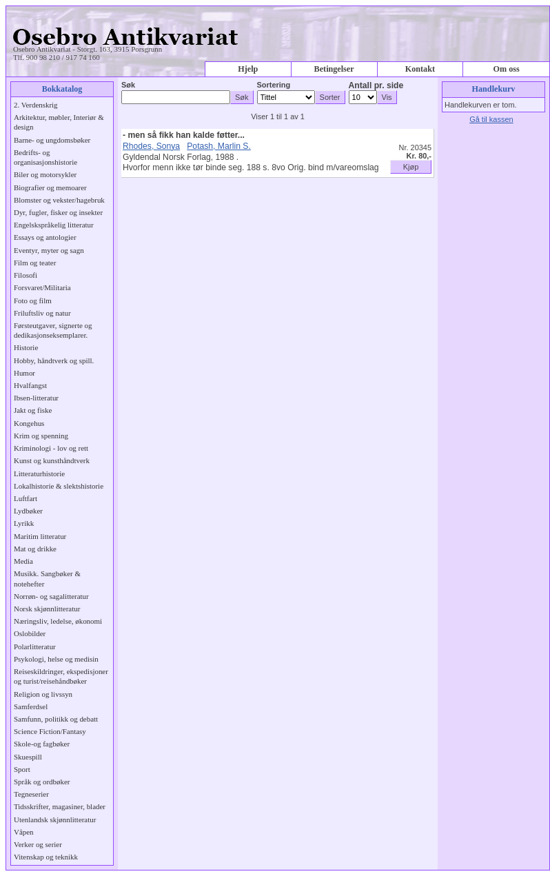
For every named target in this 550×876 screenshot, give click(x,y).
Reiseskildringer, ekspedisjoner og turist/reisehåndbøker (61, 676)
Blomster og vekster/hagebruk (59, 200)
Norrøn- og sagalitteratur (51, 596)
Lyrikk (24, 523)
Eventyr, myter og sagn (49, 250)
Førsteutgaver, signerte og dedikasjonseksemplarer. (53, 330)
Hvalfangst (30, 385)
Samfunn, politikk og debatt (56, 719)
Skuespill (28, 757)
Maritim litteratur (40, 536)
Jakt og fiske (33, 410)
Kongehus (29, 423)
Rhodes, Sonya (151, 146)
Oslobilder (29, 633)
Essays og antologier (45, 237)
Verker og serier (38, 844)
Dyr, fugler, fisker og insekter (58, 212)
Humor (24, 373)
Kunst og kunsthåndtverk (52, 460)
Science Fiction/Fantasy (50, 731)
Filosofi (25, 275)
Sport (22, 769)
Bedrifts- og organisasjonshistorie (45, 157)
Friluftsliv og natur (42, 313)
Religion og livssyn (43, 694)
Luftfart (25, 498)
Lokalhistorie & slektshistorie (58, 486)
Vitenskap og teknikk (46, 857)
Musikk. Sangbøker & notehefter (47, 578)
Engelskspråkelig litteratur (54, 225)
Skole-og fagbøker (42, 744)
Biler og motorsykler (45, 174)
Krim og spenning (41, 435)
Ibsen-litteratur (36, 398)
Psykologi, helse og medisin (56, 659)
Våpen (24, 832)
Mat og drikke (35, 548)
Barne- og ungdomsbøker (52, 140)
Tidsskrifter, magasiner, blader (59, 806)
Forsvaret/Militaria (42, 287)
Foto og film (33, 300)
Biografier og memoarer (50, 187)
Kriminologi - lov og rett (51, 448)
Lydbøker (28, 511)
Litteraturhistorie (39, 473)
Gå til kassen (491, 119)
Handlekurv (494, 89)
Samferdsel (31, 706)
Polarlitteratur (35, 646)
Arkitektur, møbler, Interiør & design (59, 122)
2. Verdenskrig (36, 105)
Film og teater (35, 262)
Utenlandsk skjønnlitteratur (55, 819)
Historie (26, 347)
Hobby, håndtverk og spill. (54, 360)
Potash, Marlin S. (219, 146)
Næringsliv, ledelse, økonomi (58, 621)
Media (23, 561)
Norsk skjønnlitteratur (47, 608)
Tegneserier (31, 794)
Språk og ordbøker (42, 781)
